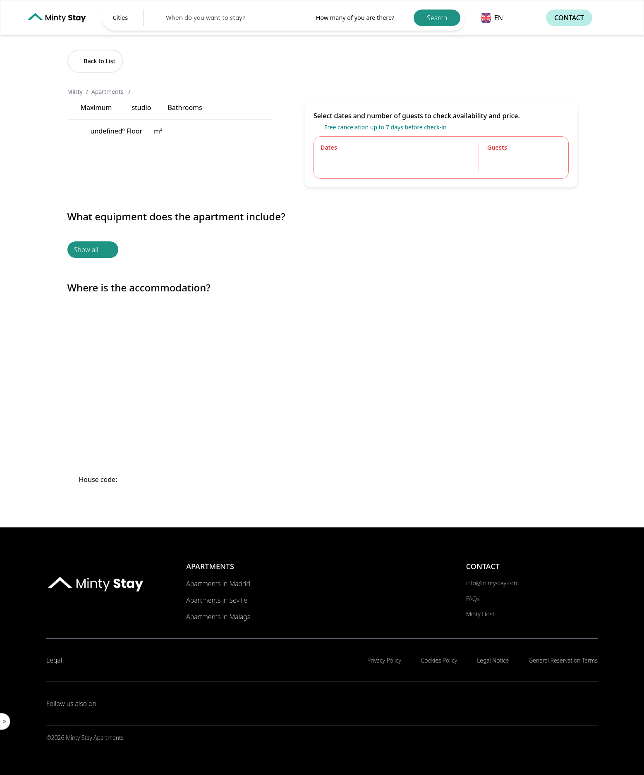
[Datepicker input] (222, 17)
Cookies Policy (439, 660)
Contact (569, 17)
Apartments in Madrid (218, 583)
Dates (329, 147)
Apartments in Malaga (218, 616)
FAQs (473, 599)
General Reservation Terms (563, 660)
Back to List (95, 61)
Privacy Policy (384, 660)
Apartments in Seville (216, 600)
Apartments (108, 91)
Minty (75, 91)
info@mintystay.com (492, 583)
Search (437, 17)
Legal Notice (493, 660)
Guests (497, 147)
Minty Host (480, 614)
